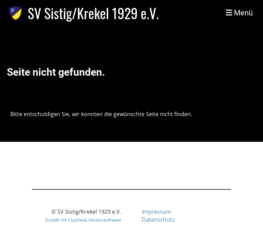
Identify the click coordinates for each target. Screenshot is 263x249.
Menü (239, 13)
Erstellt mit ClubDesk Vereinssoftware (83, 220)
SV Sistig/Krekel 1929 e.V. (93, 13)
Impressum (156, 211)
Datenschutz (158, 219)
